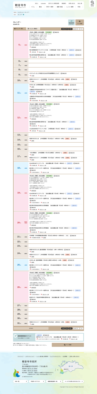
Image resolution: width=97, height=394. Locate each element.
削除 (23, 14)
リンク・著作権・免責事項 (42, 356)
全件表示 (31, 328)
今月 (67, 29)
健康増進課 (33, 47)
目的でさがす (92, 5)
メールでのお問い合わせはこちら (72, 381)
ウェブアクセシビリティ (55, 356)
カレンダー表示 (19, 28)
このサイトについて (29, 356)
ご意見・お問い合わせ (74, 356)
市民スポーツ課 (42, 52)
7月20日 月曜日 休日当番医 (37, 213)
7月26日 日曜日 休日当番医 (37, 272)
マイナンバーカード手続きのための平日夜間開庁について (44, 73)
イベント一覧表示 (33, 28)
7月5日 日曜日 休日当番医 (36, 32)
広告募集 (65, 356)
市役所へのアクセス (35, 381)
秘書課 (44, 237)
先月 (63, 29)
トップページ (20, 12)
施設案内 (64, 3)
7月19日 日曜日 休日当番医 (37, 175)
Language (43, 3)
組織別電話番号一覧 (52, 381)
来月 (70, 29)
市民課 (32, 75)
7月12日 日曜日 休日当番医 (37, 104)
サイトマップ (20, 356)
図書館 (32, 81)
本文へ (36, 3)
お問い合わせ (72, 3)
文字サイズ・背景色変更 (53, 3)
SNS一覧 (80, 3)
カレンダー (20, 14)
